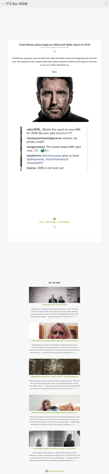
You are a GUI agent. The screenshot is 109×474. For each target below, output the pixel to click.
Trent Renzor (64, 222)
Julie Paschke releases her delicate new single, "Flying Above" (54, 448)
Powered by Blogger (54, 471)
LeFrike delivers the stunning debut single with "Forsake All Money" (54, 341)
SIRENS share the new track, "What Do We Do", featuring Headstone (54, 377)
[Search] (106, 3)
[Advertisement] (54, 260)
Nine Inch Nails (51, 222)
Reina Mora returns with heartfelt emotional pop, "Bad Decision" (54, 412)
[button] (54, 51)
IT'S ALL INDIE (17, 4)
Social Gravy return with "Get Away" (54, 305)
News (41, 222)
